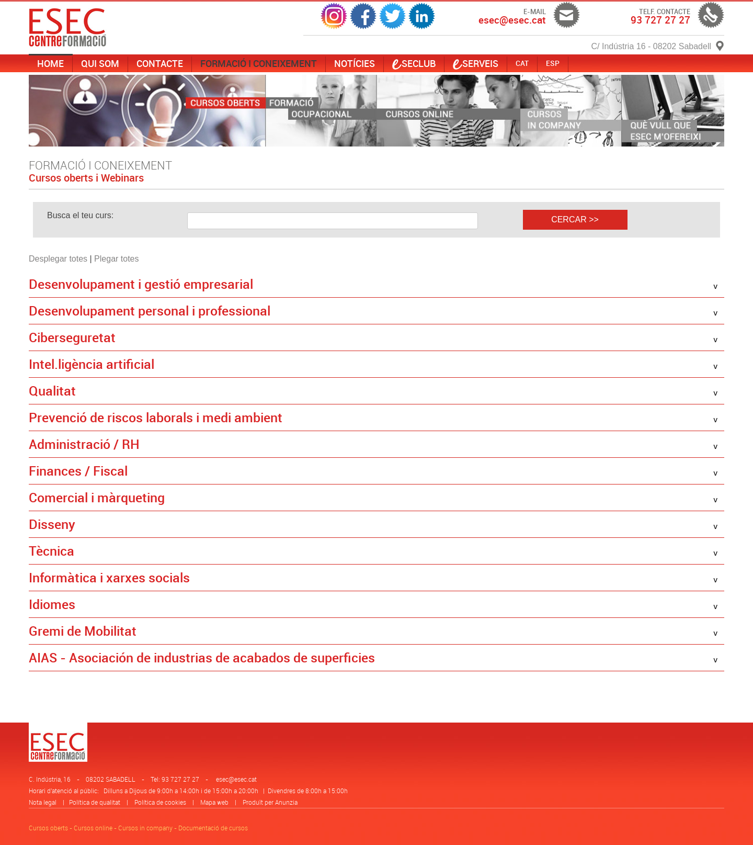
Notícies (354, 63)
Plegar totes (116, 258)
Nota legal (42, 802)
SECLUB (414, 63)
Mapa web (214, 802)
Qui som (100, 63)
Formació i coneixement (258, 63)
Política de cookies (160, 802)
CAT (522, 63)
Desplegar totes (58, 258)
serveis (475, 63)
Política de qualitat (94, 802)
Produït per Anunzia (270, 802)
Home (50, 63)
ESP (553, 63)
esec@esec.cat (236, 779)
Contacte (159, 63)
